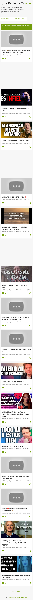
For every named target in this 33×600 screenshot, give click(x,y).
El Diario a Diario (20, 18)
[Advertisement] (16, 75)
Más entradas (16, 591)
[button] (30, 58)
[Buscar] (26, 3)
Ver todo (5, 28)
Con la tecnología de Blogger (16, 597)
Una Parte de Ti (12, 3)
